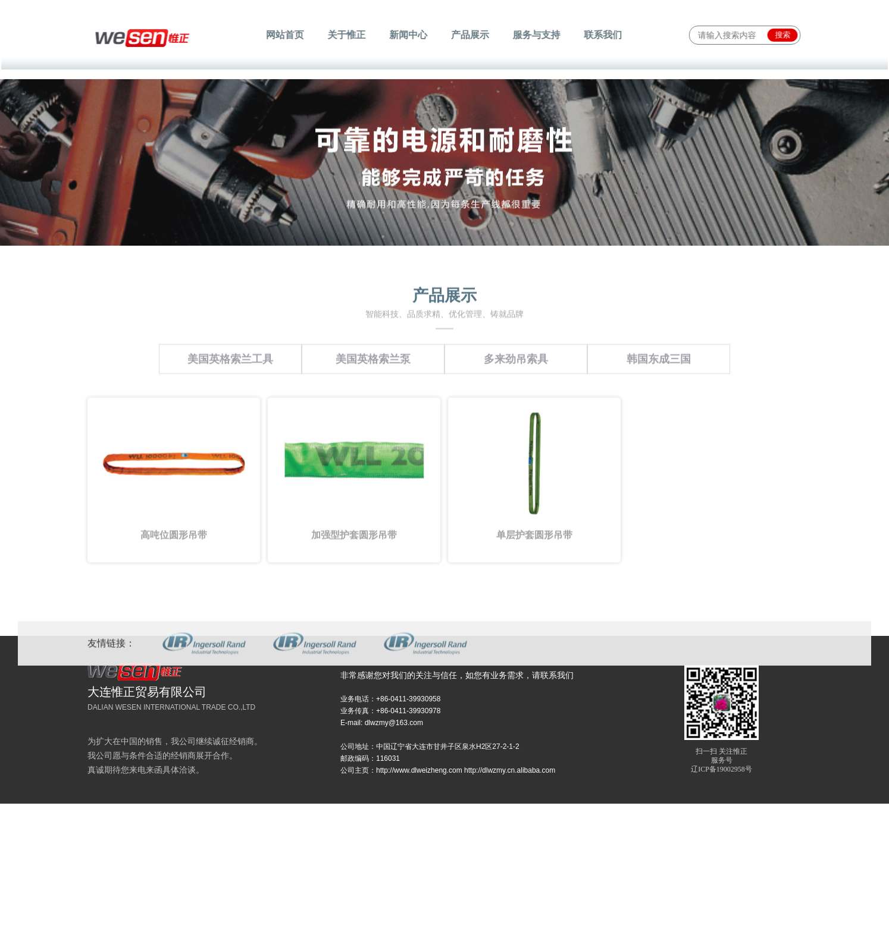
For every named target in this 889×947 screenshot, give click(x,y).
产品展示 (469, 35)
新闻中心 (408, 35)
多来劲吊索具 (516, 401)
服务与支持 (534, 35)
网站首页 (288, 35)
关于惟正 (348, 35)
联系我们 (599, 35)
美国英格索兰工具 (230, 401)
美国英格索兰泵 (373, 401)
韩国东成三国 (659, 401)
